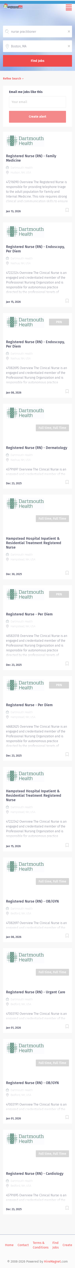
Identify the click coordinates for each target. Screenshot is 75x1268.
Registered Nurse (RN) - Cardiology (34, 1173)
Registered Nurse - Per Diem (29, 614)
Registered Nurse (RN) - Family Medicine (31, 158)
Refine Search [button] (12, 78)
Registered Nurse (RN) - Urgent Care (35, 992)
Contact (23, 1245)
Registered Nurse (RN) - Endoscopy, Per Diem (35, 249)
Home (9, 1245)
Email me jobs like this (26, 92)
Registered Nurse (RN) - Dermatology (36, 448)
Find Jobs (37, 61)
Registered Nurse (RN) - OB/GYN (32, 901)
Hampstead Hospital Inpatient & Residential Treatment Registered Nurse (33, 543)
